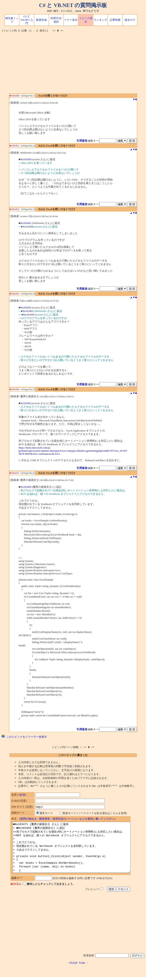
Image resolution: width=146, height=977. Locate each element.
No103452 (25, 307)
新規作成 (41, 19)
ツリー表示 (71, 19)
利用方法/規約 (56, 20)
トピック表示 (85, 20)
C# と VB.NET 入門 (26, 20)
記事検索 (115, 19)
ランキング (100, 19)
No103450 (25, 159)
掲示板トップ (12, 20)
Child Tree (77, 973)
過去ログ (129, 19)
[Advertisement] (74, 64)
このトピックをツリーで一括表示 (24, 737)
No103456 (25, 486)
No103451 (25, 223)
